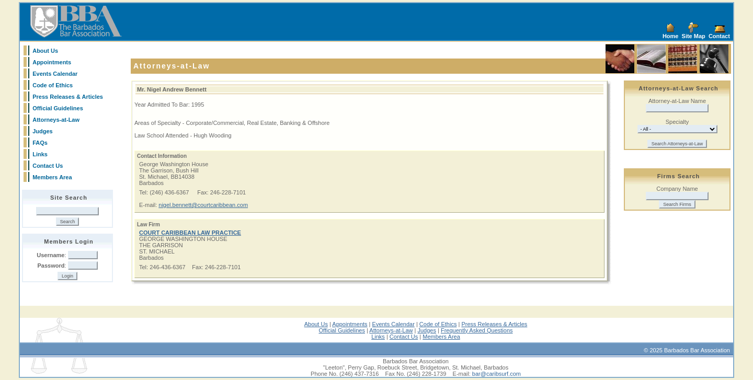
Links (40, 154)
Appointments (51, 62)
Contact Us (47, 166)
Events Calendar (54, 74)
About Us (45, 51)
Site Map (693, 36)
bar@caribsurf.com (496, 374)
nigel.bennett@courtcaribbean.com (203, 205)
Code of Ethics (52, 85)
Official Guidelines (57, 108)
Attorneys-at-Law (55, 120)
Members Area (52, 177)
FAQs (40, 143)
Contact (719, 36)
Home (671, 36)
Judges (42, 131)
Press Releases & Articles (67, 97)
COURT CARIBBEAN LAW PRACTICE (190, 232)
